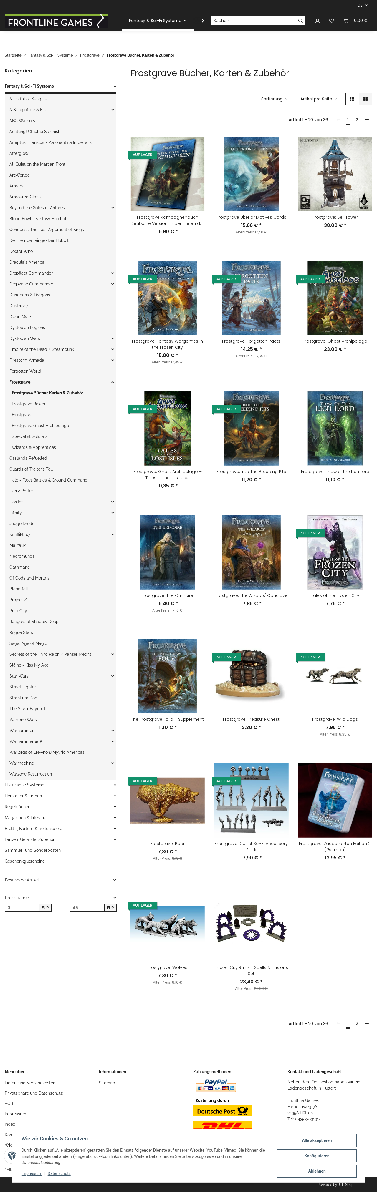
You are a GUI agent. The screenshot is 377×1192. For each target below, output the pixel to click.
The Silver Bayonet (27, 708)
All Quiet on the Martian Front (37, 164)
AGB (9, 1103)
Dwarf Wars (20, 316)
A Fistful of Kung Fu (28, 99)
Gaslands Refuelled (28, 458)
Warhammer (21, 730)
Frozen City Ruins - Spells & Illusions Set (251, 970)
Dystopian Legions (27, 327)
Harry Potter (21, 491)
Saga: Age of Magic (28, 643)
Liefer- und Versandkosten (30, 1082)
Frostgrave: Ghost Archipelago (335, 341)
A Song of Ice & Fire (28, 109)
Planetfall (18, 589)
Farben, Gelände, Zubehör (29, 839)
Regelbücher (17, 806)
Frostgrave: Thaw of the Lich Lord (335, 471)
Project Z (18, 599)
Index (10, 1124)
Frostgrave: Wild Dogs (335, 719)
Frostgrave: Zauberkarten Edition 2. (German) (335, 847)
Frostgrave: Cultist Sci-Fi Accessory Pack (251, 847)
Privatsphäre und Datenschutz (34, 1093)
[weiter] (367, 120)
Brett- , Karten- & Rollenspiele (33, 828)
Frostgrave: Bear (167, 843)
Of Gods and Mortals (29, 578)
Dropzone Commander (31, 284)
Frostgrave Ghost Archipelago (40, 425)
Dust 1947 (18, 305)
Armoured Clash (25, 197)
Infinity (15, 512)
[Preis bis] (87, 908)
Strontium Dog (23, 697)
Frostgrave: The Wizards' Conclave (251, 595)
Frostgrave (19, 382)
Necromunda (22, 556)
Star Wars (19, 676)
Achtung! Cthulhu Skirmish (34, 131)
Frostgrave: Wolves (167, 967)
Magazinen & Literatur (26, 817)
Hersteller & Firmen (23, 795)
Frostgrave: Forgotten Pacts (251, 341)
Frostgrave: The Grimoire (167, 595)
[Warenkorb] (355, 21)
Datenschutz (59, 1173)
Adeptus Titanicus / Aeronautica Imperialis (50, 142)
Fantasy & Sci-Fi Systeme (29, 86)
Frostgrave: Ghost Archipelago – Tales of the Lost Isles (167, 475)
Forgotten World (25, 371)
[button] (317, 21)
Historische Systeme (24, 785)
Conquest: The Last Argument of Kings (46, 229)
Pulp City (18, 610)
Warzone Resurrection (30, 774)
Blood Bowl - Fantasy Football (38, 218)
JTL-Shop (345, 1185)
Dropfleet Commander (31, 273)
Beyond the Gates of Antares (37, 207)
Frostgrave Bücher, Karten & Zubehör (47, 393)
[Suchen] (253, 21)
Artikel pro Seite (316, 99)
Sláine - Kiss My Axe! (29, 665)
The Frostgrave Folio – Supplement (167, 719)
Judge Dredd (22, 523)
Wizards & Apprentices (34, 447)
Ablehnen (316, 1171)
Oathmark (19, 567)
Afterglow (18, 153)
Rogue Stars (21, 632)
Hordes (16, 501)
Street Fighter (22, 687)
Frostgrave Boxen (28, 403)
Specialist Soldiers (29, 436)
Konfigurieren (316, 1155)
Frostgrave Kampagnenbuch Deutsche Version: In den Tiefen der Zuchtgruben (167, 220)
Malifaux (17, 545)
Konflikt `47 (19, 534)
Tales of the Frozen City (335, 595)
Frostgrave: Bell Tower (335, 217)
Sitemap (107, 1082)
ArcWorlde (19, 175)
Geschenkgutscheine (25, 861)
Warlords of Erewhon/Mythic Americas (47, 752)
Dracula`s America (26, 262)
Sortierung (271, 99)
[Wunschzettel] (332, 21)
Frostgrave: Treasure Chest (251, 719)
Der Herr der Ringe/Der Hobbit (39, 240)
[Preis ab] (22, 908)
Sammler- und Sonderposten (33, 850)
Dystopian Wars (24, 338)
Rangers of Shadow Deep (34, 621)
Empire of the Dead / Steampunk (41, 349)
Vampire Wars (23, 719)
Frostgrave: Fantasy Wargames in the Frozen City (167, 344)
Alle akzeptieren (317, 1140)
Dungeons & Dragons (29, 295)
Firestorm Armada (26, 360)
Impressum (15, 1114)
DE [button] (360, 5)
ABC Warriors (22, 120)
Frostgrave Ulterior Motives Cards (251, 217)
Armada (17, 186)
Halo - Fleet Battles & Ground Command (48, 480)
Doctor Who (21, 251)
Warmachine (21, 763)
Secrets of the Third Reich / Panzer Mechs (50, 654)
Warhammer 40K (25, 741)
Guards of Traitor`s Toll (31, 469)
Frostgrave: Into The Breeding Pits (251, 471)
